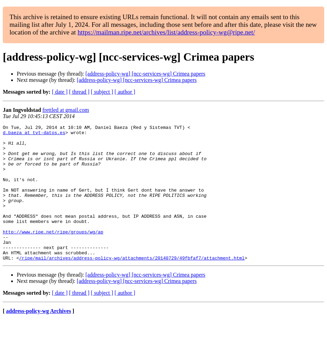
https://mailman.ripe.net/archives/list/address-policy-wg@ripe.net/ (166, 32)
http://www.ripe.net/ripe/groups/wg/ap (53, 253)
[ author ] (125, 92)
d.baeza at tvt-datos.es (34, 134)
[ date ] (60, 92)
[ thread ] (79, 92)
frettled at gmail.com (65, 110)
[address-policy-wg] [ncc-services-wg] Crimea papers (145, 74)
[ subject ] (102, 92)
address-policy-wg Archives (38, 338)
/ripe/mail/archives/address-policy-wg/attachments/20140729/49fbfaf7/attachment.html (131, 285)
